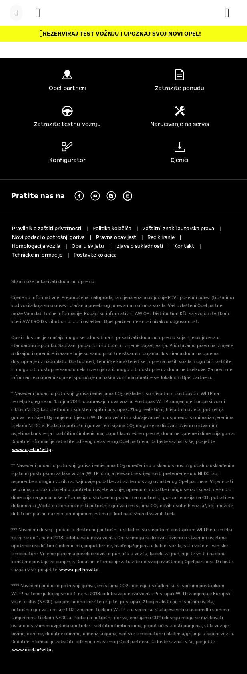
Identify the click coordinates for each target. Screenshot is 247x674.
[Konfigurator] (231, 12)
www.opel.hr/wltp (31, 450)
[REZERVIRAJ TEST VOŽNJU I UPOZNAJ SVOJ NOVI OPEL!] (120, 33)
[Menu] (16, 13)
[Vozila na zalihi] (42, 12)
